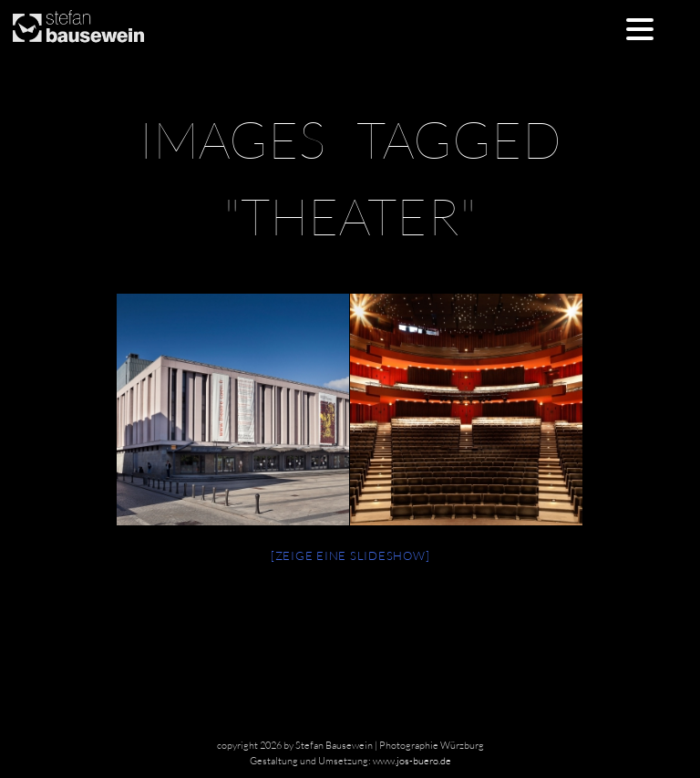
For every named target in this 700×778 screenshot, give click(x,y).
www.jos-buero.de (412, 760)
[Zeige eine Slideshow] (350, 555)
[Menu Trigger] (640, 28)
